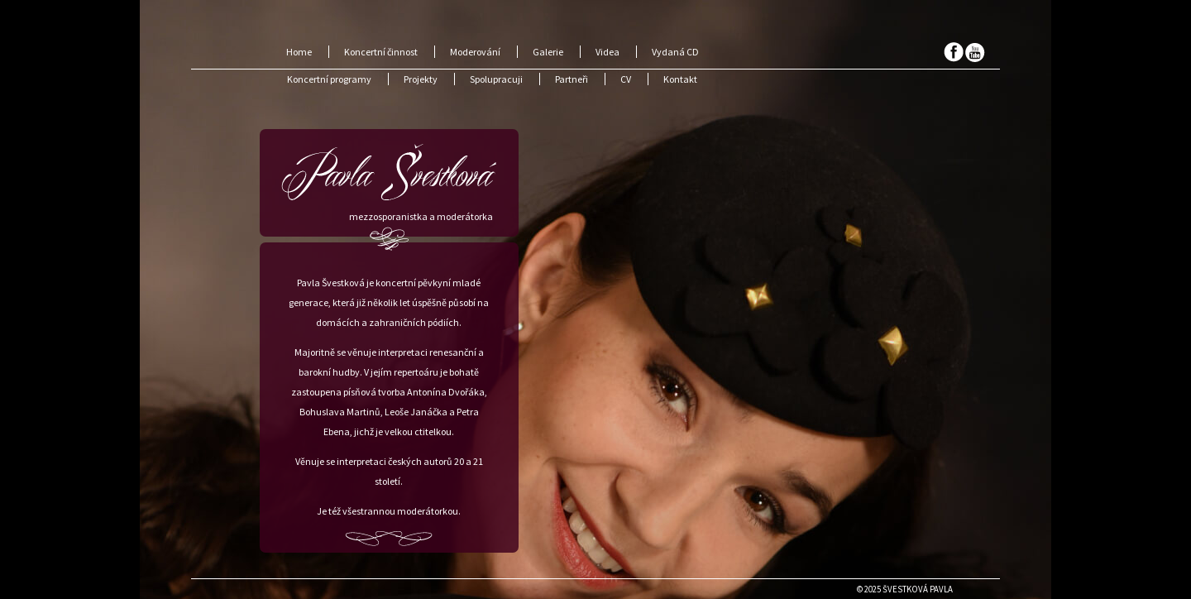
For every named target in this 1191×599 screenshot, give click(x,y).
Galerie (548, 52)
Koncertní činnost (381, 52)
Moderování (475, 52)
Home (299, 52)
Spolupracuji (496, 79)
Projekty (421, 79)
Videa (607, 52)
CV (625, 79)
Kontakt (680, 79)
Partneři (571, 79)
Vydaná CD (675, 52)
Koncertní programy (329, 79)
